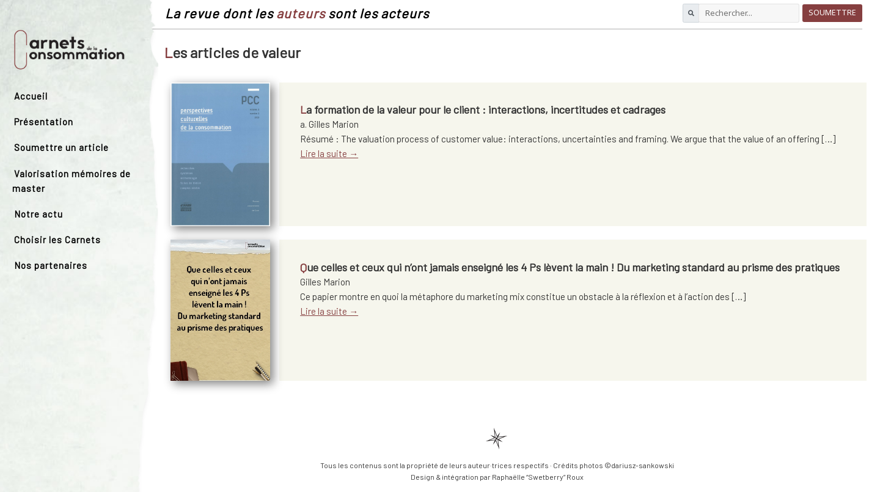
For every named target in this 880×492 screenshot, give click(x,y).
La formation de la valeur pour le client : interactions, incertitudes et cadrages (483, 109)
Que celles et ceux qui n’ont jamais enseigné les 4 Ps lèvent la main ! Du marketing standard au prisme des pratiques (570, 267)
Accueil (31, 95)
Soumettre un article (61, 147)
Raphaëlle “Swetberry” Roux (538, 476)
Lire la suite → (329, 153)
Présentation (43, 121)
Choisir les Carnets (57, 239)
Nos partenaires (50, 265)
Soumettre (832, 12)
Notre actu (38, 213)
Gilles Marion (325, 281)
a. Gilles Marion (329, 124)
